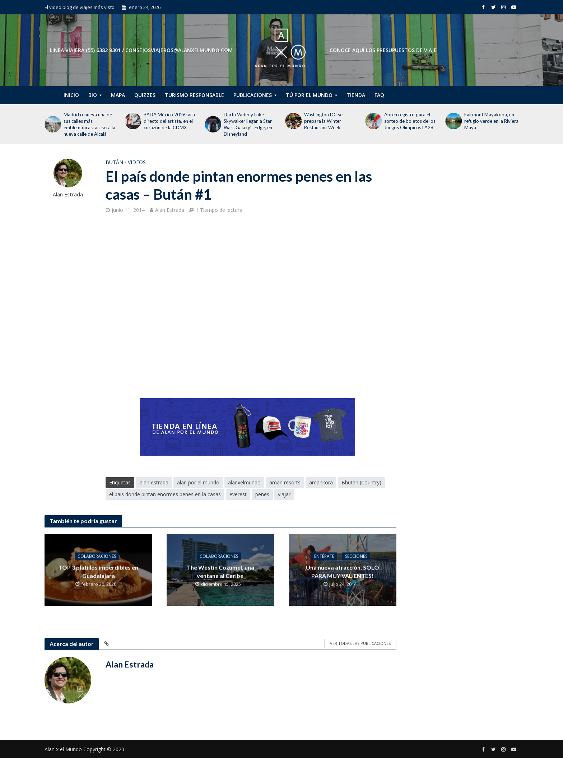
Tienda (355, 95)
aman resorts (285, 482)
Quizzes (144, 95)
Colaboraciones (97, 556)
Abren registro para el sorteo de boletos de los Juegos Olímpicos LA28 (410, 121)
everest (238, 494)
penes (262, 494)
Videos (137, 162)
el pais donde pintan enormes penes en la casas (165, 494)
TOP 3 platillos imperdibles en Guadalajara (98, 571)
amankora (321, 482)
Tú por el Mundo (309, 95)
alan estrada (154, 482)
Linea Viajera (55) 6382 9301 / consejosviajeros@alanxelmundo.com (141, 50)
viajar (284, 494)
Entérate (324, 556)
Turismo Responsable (194, 95)
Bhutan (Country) (361, 482)
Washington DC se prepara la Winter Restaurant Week (323, 121)
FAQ (379, 95)
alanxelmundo (244, 482)
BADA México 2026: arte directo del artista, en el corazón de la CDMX (170, 121)
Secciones (356, 556)
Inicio (71, 95)
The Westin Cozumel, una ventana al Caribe (220, 571)
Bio (92, 95)
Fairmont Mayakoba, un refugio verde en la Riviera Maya (491, 121)
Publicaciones (252, 95)
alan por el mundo (198, 482)
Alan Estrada (68, 194)
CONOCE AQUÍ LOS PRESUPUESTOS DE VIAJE (383, 50)
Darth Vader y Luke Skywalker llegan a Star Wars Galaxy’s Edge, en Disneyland (248, 124)
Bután (114, 162)
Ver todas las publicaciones (360, 643)
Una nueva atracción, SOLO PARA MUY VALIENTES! (342, 571)
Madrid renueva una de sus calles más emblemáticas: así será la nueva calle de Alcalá (89, 124)
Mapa (118, 95)
